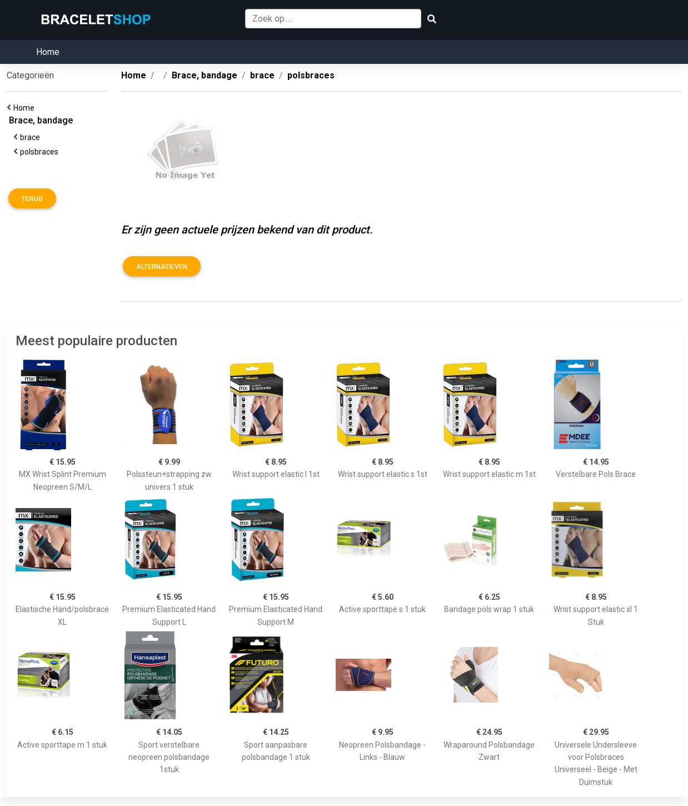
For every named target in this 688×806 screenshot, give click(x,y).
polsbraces (41, 151)
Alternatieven (161, 267)
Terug (32, 199)
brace (31, 137)
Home (47, 52)
